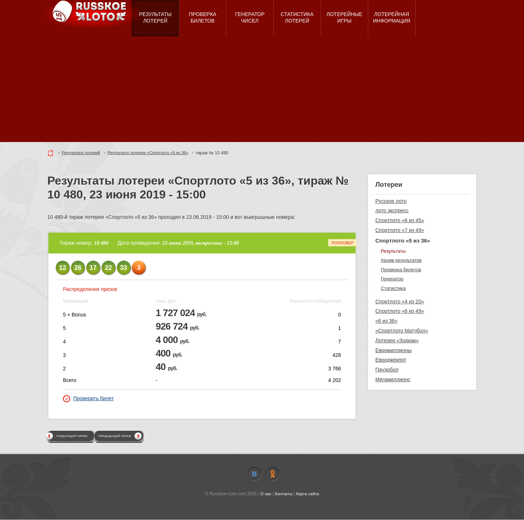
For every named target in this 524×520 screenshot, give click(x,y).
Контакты (283, 494)
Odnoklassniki (272, 474)
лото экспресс (391, 210)
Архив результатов (401, 260)
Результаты (393, 251)
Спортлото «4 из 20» (399, 301)
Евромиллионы (393, 350)
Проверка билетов (401, 269)
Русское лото (390, 201)
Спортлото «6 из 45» (399, 220)
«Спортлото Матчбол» (401, 331)
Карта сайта (308, 494)
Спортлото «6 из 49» (399, 311)
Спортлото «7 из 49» (399, 230)
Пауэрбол (386, 370)
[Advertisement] (262, 91)
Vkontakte (254, 474)
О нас (264, 494)
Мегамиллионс (392, 379)
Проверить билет (88, 398)
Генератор (392, 278)
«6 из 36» (386, 321)
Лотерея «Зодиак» (396, 340)
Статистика (393, 288)
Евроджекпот (390, 360)
